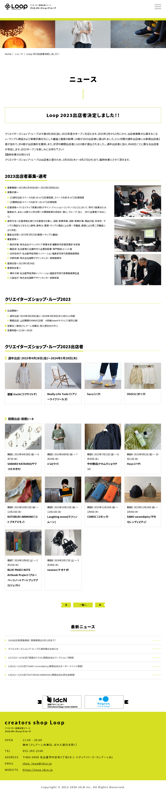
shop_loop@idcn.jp (37, 763)
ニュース (19, 54)
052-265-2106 (33, 751)
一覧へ (83, 605)
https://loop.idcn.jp (38, 770)
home (8, 54)
